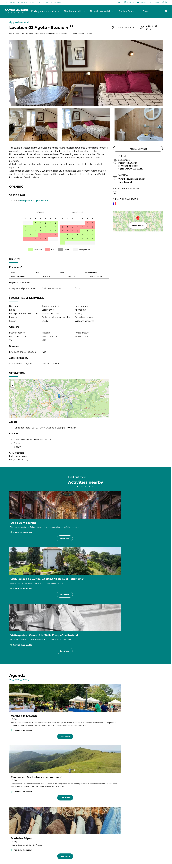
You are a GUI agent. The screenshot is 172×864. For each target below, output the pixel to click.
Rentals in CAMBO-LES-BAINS (128, 712)
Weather (130, 2)
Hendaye (125, 818)
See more (33, 544)
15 (35, 231)
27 (25, 239)
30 (40, 239)
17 (45, 231)
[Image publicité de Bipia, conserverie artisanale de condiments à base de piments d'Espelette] (83, 801)
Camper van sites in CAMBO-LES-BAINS (84, 719)
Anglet (124, 822)
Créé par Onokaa (99, 858)
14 (30, 231)
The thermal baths (73, 11)
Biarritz (124, 832)
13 (25, 231)
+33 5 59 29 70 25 (74, 833)
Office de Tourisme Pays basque (135, 835)
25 (50, 235)
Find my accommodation (44, 11)
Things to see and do (101, 11)
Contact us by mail (75, 836)
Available (38, 250)
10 (45, 227)
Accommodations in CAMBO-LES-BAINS (26, 689)
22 (35, 235)
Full (52, 250)
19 (55, 231)
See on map (138, 226)
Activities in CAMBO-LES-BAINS (145, 689)
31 (45, 239)
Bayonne (125, 825)
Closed (66, 250)
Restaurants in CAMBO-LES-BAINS (66, 689)
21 (30, 235)
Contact (156, 2)
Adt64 (123, 815)
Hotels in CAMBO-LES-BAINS (43, 712)
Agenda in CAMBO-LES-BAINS (106, 689)
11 (50, 227)
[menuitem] (157, 11)
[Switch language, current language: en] (157, 11)
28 (30, 239)
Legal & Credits (71, 858)
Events (145, 11)
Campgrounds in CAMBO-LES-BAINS (38, 719)
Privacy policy (85, 858)
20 (25, 235)
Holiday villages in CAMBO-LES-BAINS (86, 726)
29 (35, 239)
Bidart (123, 829)
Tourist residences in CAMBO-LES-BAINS (132, 719)
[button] (59, 396)
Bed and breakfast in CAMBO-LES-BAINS (85, 712)
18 (50, 231)
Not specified (84, 250)
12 (55, 227)
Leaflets (143, 2)
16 (40, 231)
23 (40, 235)
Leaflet (94, 417)
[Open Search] (166, 11)
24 (45, 235)
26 (55, 235)
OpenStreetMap (101, 417)
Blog (118, 2)
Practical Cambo (127, 11)
